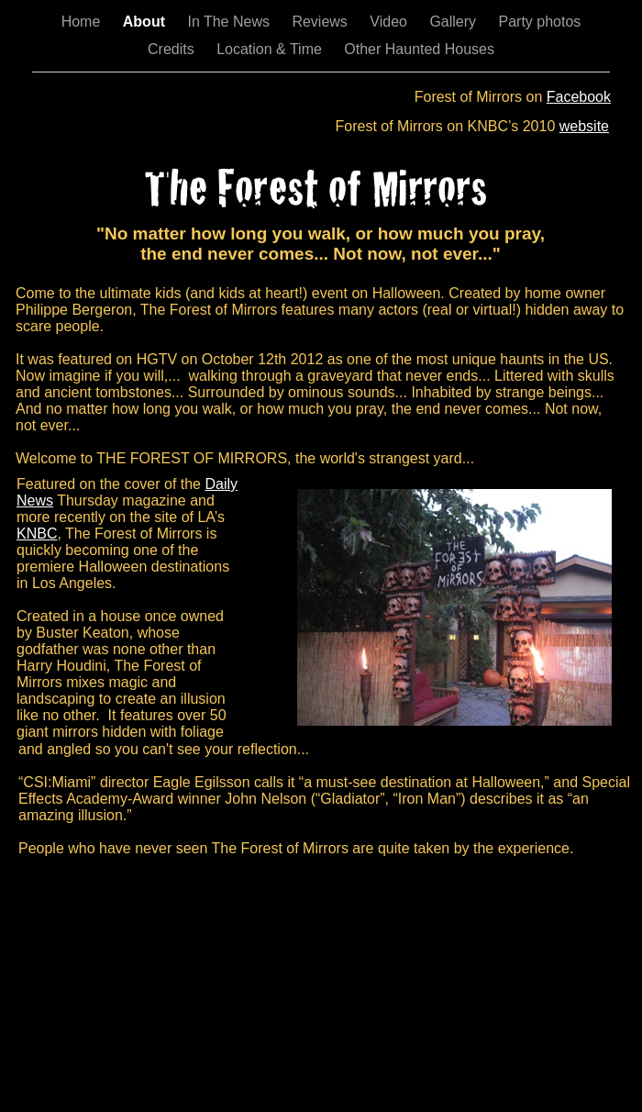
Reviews (321, 21)
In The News (230, 21)
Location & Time (271, 49)
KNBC (37, 533)
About (146, 21)
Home (83, 21)
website (584, 126)
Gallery (454, 21)
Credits (173, 49)
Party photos (540, 21)
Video (390, 21)
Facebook (579, 97)
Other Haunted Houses (419, 49)
